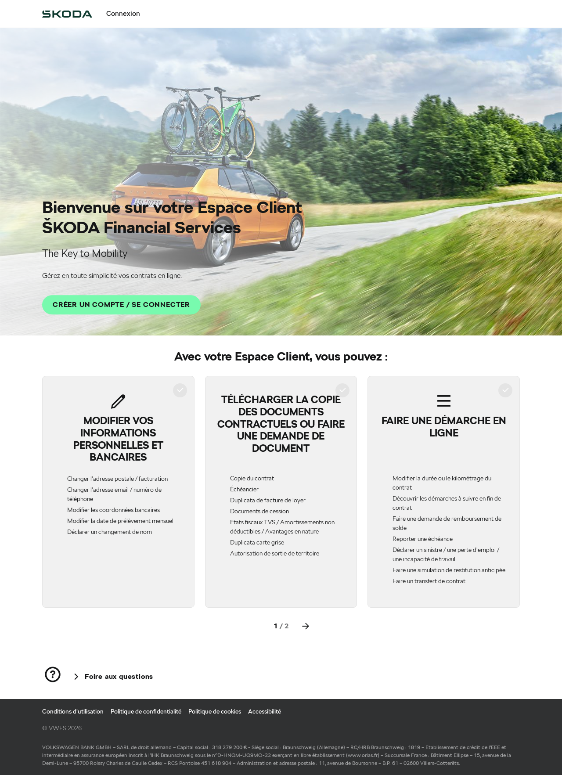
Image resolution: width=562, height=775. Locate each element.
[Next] (305, 626)
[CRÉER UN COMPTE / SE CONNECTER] (121, 304)
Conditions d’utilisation (73, 711)
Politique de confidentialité (146, 711)
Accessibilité (264, 711)
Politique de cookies (214, 711)
